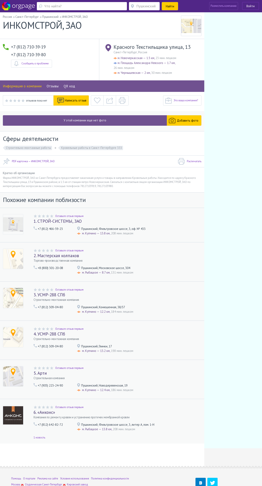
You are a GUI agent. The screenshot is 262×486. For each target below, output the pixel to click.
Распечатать (189, 161)
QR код (69, 86)
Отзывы (53, 86)
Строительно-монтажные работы (28, 148)
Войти (250, 6)
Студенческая (33, 466)
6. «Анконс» (44, 412)
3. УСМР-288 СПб (49, 295)
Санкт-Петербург (52, 466)
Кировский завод (77, 466)
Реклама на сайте (47, 460)
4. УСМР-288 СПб (49, 334)
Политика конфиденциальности (110, 460)
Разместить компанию (224, 6)
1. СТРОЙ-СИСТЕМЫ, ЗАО (58, 221)
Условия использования (74, 460)
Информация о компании (22, 86)
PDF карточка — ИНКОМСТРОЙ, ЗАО (29, 161)
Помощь (16, 460)
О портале (29, 460)
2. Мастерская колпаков (56, 255)
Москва (15, 466)
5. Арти (40, 373)
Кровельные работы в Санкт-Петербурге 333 (91, 148)
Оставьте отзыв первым (69, 216)
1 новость (39, 437)
